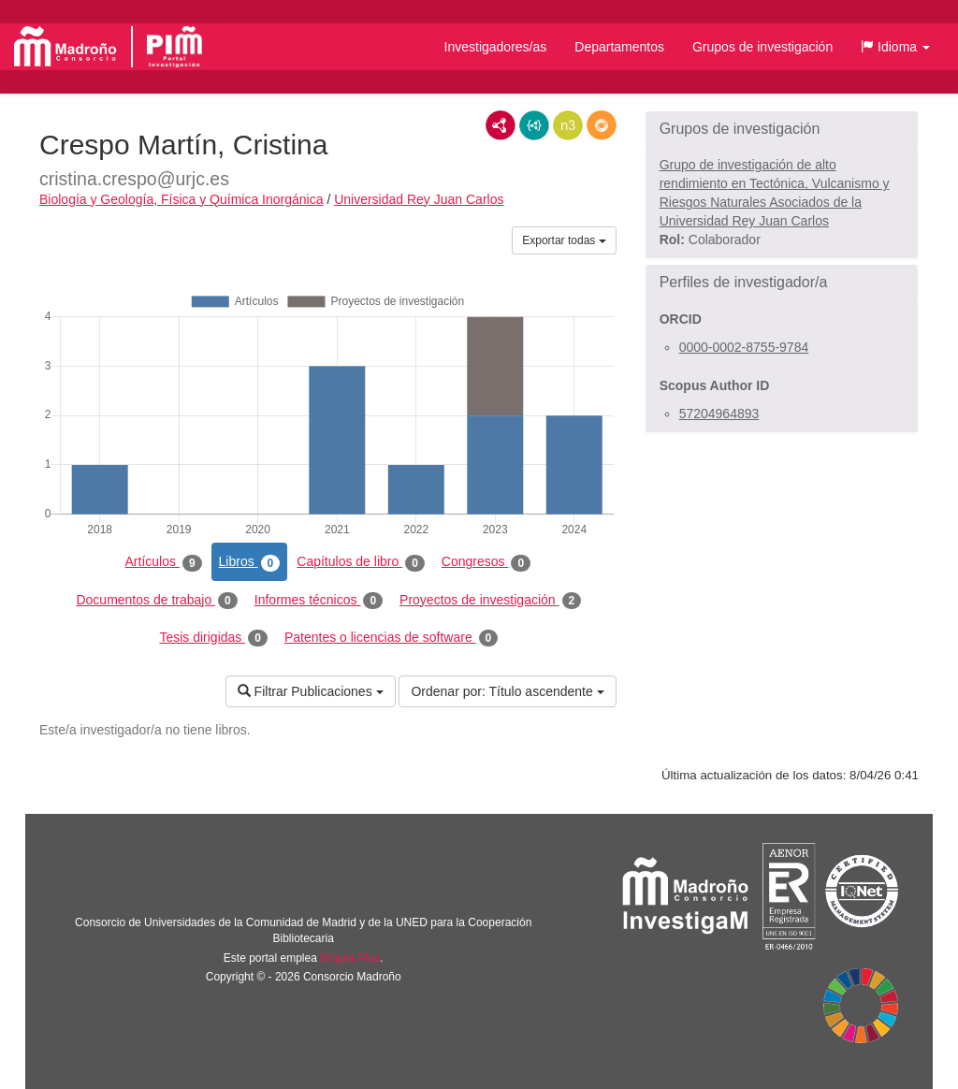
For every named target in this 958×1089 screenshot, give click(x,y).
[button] (895, 46)
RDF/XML (500, 125)
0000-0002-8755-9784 (744, 347)
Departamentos (619, 46)
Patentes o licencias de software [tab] (391, 638)
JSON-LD (534, 125)
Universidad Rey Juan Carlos (418, 199)
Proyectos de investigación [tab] (490, 600)
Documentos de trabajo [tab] (156, 600)
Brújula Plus (350, 958)
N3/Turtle (568, 125)
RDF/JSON (602, 125)
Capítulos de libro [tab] (361, 562)
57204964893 (719, 413)
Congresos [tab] (486, 562)
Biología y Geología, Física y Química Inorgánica (181, 199)
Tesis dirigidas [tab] (213, 638)
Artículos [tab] (163, 562)
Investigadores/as (495, 46)
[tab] (782, 129)
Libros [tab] (250, 562)
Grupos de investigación (762, 46)
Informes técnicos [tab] (318, 600)
